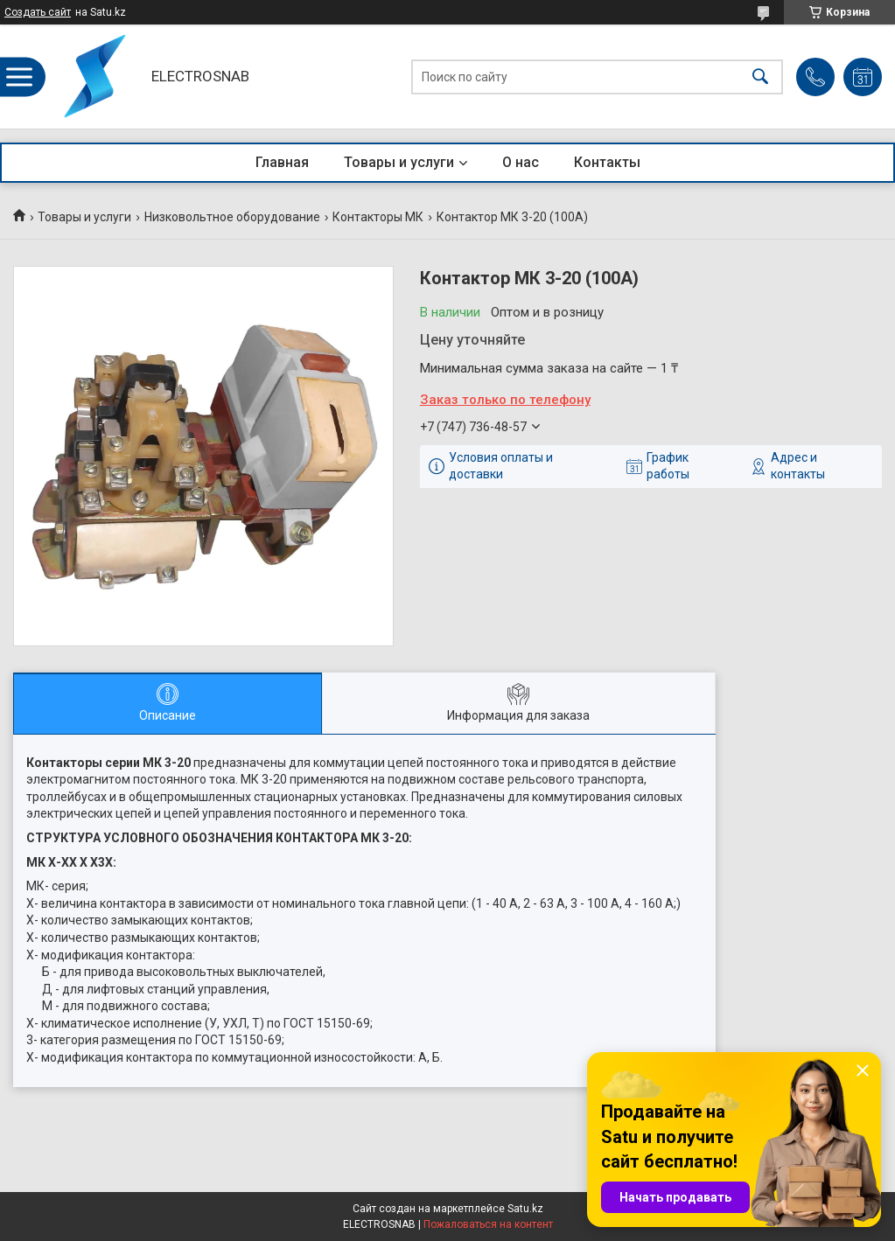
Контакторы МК (377, 217)
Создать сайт (37, 12)
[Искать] (760, 76)
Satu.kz (525, 1209)
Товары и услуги (399, 162)
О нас (520, 162)
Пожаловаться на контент (488, 1224)
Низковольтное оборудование (232, 217)
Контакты (607, 162)
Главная (282, 162)
